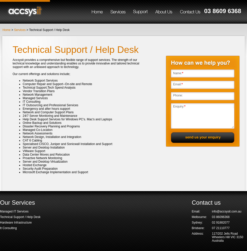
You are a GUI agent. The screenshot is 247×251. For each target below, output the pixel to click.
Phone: (178, 95)
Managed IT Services (14, 211)
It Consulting (8, 228)
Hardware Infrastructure (16, 222)
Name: (177, 73)
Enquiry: (178, 106)
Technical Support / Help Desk (20, 217)
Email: (177, 84)
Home (7, 30)
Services (20, 30)
